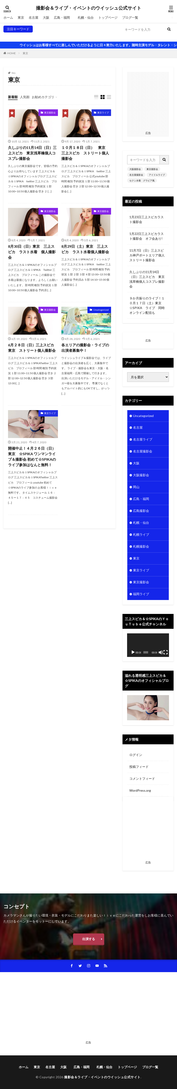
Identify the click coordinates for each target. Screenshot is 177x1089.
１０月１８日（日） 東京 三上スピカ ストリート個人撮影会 (85, 153)
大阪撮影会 (11, 36)
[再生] (133, 652)
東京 (21, 17)
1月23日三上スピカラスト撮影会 (146, 219)
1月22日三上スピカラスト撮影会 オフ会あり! (146, 236)
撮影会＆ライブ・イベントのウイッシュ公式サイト (88, 8)
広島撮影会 (141, 511)
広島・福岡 (63, 17)
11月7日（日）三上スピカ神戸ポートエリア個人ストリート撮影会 (147, 255)
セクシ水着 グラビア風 (104, 36)
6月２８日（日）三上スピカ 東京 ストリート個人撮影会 (33, 347)
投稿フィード (139, 767)
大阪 (46, 17)
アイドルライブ (73, 36)
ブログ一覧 (130, 17)
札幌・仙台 (86, 17)
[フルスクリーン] (165, 652)
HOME (11, 53)
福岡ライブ (141, 594)
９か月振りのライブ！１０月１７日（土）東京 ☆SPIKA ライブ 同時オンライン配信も (147, 305)
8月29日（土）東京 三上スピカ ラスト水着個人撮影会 (85, 249)
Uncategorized (101, 309)
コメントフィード (142, 779)
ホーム (8, 17)
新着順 (13, 97)
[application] (148, 645)
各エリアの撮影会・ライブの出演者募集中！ (85, 347)
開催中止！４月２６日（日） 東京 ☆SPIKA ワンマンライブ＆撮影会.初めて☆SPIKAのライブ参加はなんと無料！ (33, 456)
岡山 (136, 487)
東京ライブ (103, 112)
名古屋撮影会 (49, 36)
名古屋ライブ (142, 440)
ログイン (135, 755)
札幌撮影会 (141, 547)
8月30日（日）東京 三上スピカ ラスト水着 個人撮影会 (32, 251)
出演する (88, 939)
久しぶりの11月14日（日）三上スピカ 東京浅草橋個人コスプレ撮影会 (32, 153)
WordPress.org (140, 791)
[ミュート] (160, 652)
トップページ (107, 17)
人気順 (25, 97)
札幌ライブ (141, 535)
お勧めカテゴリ (43, 97)
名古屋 (33, 17)
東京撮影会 (30, 36)
